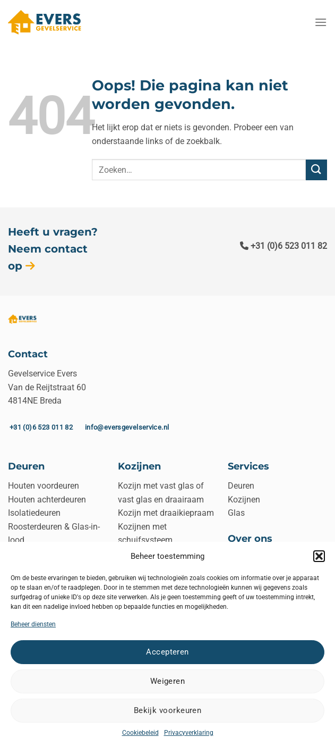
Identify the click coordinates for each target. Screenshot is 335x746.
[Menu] (320, 22)
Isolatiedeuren (34, 513)
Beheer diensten (33, 624)
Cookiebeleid (140, 732)
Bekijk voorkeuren (168, 710)
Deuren (241, 486)
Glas (236, 513)
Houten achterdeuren (47, 499)
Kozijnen (244, 499)
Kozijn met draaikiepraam (166, 513)
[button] (319, 556)
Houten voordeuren (43, 486)
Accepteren (167, 652)
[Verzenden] (316, 170)
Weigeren (167, 681)
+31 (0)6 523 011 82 (283, 246)
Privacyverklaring (188, 732)
